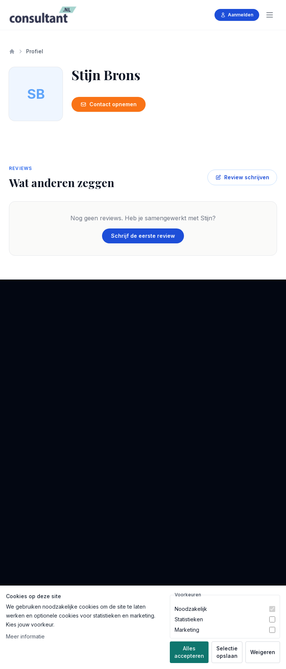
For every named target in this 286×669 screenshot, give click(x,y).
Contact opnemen (108, 104)
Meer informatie (25, 636)
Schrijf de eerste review (143, 236)
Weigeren (262, 652)
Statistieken (189, 619)
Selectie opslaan (227, 652)
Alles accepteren (189, 652)
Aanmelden (236, 15)
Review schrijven (242, 177)
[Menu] (269, 14)
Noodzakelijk (191, 609)
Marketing (187, 630)
